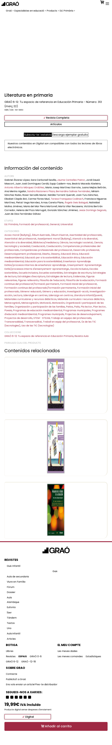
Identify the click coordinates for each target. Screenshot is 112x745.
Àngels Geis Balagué (76, 202)
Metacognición (30, 303)
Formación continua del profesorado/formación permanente (40, 288)
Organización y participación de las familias (40, 306)
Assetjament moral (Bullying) (54, 238)
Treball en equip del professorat (61, 321)
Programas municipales (77, 310)
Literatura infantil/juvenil (88, 295)
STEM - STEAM (41, 318)
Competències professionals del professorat (46, 250)
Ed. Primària (11, 224)
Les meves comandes (70, 656)
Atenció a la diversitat (85, 238)
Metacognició (12, 303)
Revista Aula (81, 336)
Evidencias (79, 276)
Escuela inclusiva (28, 272)
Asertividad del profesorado (85, 235)
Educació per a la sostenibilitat (42, 257)
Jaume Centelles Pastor (71, 180)
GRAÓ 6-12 (12, 661)
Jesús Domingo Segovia (92, 210)
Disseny (55, 254)
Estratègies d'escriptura (31, 276)
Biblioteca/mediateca (46, 242)
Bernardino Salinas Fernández (73, 191)
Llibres (9, 651)
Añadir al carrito (58, 726)
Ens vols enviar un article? (21, 684)
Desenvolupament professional (22, 254)
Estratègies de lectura (59, 276)
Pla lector (86, 306)
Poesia (8, 310)
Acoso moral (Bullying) (17, 235)
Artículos (56, 124)
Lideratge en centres (35, 295)
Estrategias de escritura (78, 272)
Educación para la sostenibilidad (43, 261)
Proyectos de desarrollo (18, 318)
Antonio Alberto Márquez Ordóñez (24, 187)
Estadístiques (93, 656)
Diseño (46, 254)
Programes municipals (51, 314)
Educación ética (70, 257)
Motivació (45, 303)
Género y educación (54, 291)
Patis (77, 306)
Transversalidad (13, 321)
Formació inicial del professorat (78, 284)
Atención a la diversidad (18, 242)
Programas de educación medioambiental (37, 310)
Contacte (11, 674)
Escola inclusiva (79, 269)
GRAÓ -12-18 (28, 661)
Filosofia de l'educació (52, 280)
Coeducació (38, 246)
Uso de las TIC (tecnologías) (37, 325)
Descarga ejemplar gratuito (70, 134)
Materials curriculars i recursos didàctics (81, 299)
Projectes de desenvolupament (83, 314)
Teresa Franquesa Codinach (67, 199)
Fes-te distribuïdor (46, 684)
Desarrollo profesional (86, 250)
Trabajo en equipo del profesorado (71, 318)
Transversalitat (33, 321)
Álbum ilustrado (41, 235)
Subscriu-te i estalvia (37, 134)
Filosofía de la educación (80, 280)
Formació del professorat (34, 224)
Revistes (11, 656)
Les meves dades (67, 651)
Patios (69, 306)
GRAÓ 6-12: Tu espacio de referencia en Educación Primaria (38, 336)
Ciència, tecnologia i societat (76, 242)
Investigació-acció (77, 291)
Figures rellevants (28, 280)
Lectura (17, 295)
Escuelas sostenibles (51, 272)
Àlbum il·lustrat (59, 235)
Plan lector (99, 306)
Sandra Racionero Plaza (41, 191)
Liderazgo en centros (61, 295)
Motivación (58, 303)
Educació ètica (69, 254)
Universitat (66, 224)
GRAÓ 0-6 (36, 656)
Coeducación (54, 246)
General (54, 224)
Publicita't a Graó (16, 679)
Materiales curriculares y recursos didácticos (30, 299)
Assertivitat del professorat (20, 238)
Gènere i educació (30, 291)
